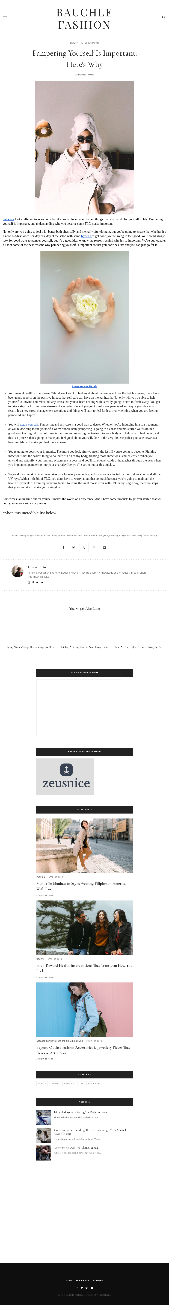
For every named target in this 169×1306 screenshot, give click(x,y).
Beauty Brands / (44, 536)
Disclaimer (82, 1281)
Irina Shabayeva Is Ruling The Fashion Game (81, 1113)
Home (69, 1281)
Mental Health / (91, 536)
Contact (98, 1281)
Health (40, 960)
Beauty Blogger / (28, 536)
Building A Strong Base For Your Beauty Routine (85, 648)
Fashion (40, 878)
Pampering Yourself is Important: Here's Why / (121, 536)
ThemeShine (104, 1295)
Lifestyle (69, 1085)
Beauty (74, 44)
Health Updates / (75, 536)
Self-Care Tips (151, 536)
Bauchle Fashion (84, 17)
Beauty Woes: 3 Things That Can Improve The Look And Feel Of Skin (42, 648)
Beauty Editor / (59, 536)
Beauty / (15, 536)
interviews (94, 1085)
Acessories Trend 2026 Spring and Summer (59, 1042)
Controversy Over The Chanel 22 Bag (76, 1149)
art (81, 1085)
